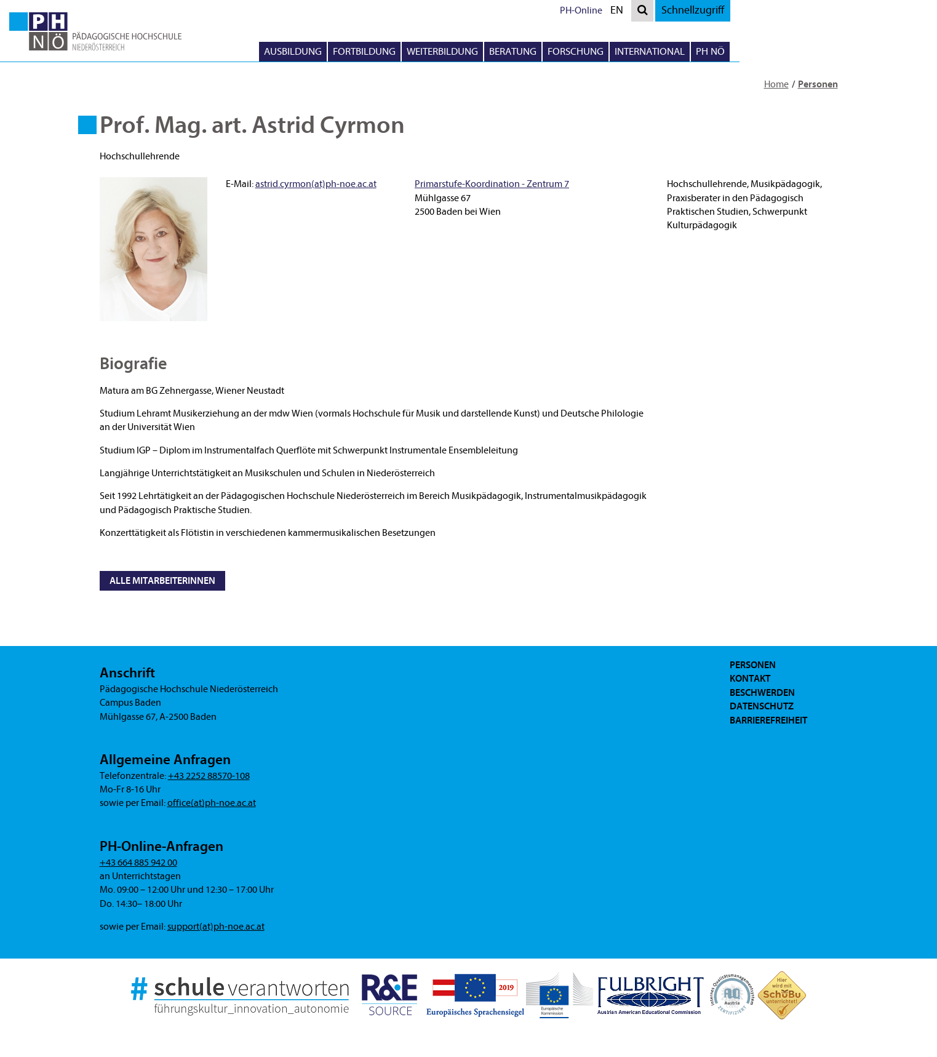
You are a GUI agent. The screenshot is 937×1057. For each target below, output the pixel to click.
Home (776, 84)
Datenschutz (762, 706)
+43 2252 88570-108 (209, 775)
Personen (818, 84)
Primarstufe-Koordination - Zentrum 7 (492, 183)
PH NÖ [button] (839, 51)
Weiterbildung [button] (571, 51)
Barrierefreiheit (768, 720)
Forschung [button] (705, 51)
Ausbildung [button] (422, 51)
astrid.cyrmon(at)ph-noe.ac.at (316, 183)
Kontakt (750, 678)
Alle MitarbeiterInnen (162, 580)
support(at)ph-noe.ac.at (216, 926)
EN (749, 12)
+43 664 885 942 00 (138, 862)
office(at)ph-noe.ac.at (211, 802)
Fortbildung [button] (493, 51)
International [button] (779, 51)
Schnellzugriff (822, 10)
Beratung (642, 51)
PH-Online (710, 10)
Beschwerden (762, 692)
